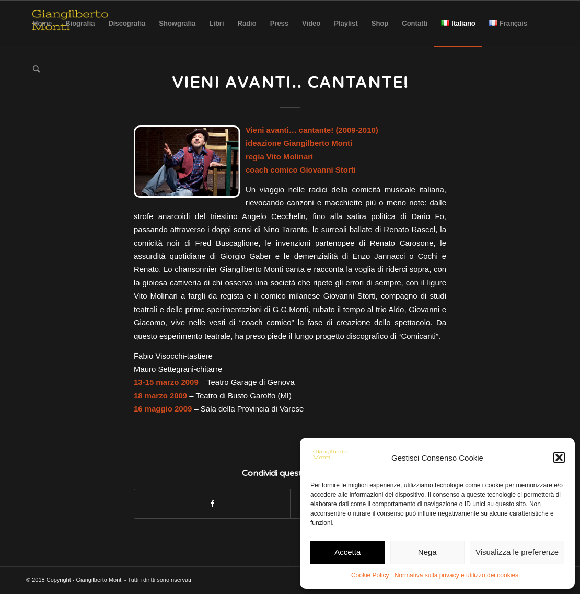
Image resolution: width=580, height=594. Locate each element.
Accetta (347, 551)
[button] (559, 457)
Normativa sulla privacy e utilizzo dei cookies (456, 575)
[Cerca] (36, 70)
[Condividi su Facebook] (212, 503)
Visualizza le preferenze (517, 551)
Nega (427, 551)
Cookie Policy (370, 575)
